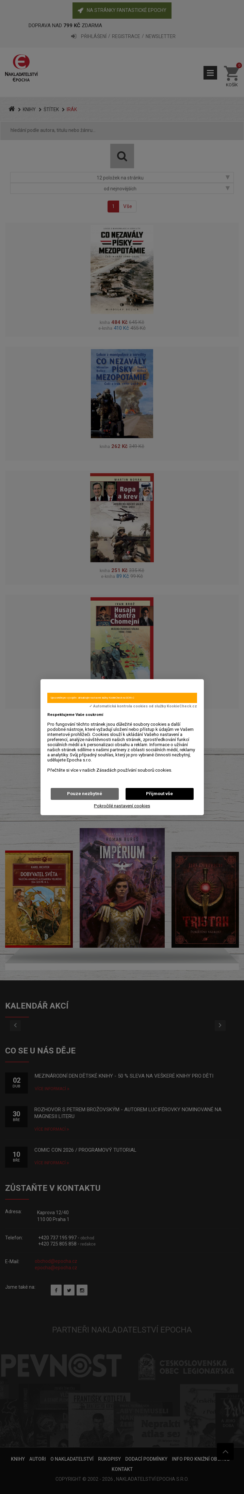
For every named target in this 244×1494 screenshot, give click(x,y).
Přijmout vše (159, 793)
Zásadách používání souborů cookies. (134, 770)
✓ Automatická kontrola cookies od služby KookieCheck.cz (143, 706)
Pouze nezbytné (84, 793)
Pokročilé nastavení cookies (122, 805)
